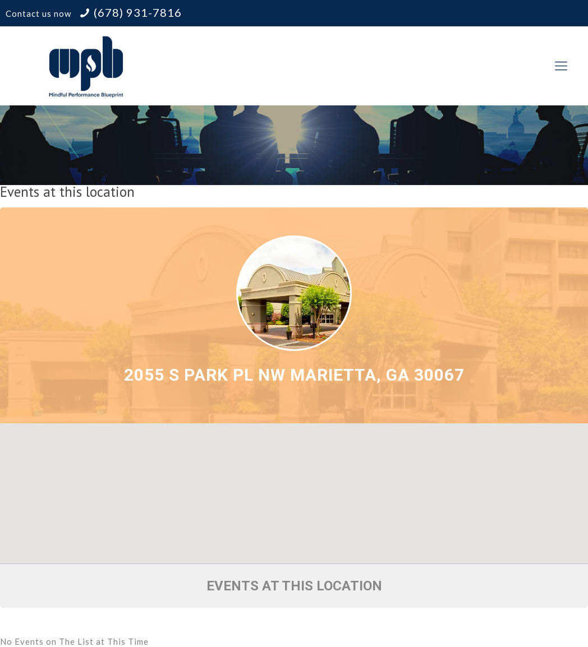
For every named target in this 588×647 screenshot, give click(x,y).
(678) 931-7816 (138, 12)
